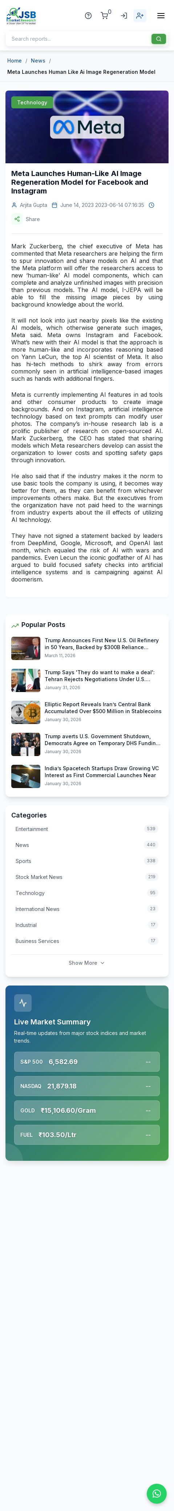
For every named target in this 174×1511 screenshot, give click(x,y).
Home (14, 60)
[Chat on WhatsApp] (157, 1494)
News (38, 60)
